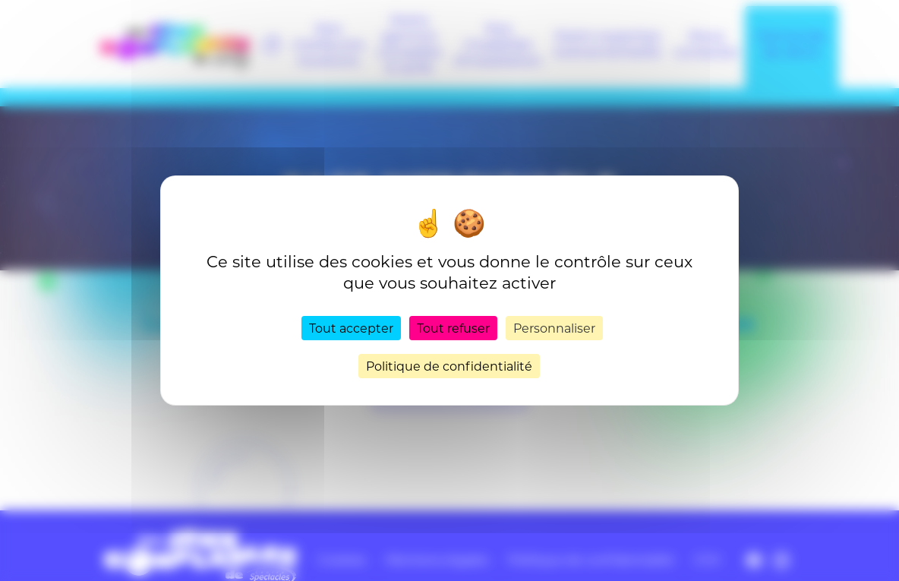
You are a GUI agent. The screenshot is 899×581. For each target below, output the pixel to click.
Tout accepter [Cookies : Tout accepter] (351, 328)
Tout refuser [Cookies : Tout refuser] (453, 328)
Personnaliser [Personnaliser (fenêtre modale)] (554, 328)
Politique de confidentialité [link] (449, 366)
